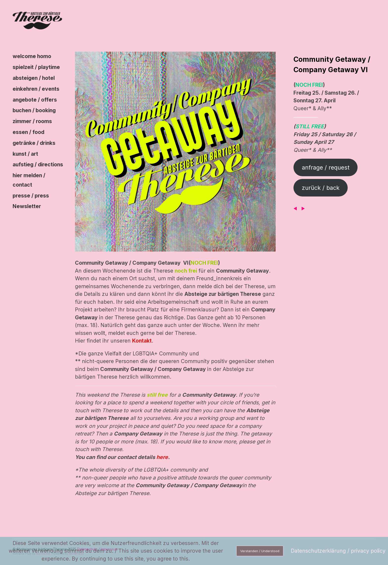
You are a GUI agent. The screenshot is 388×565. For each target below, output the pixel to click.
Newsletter (27, 206)
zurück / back (321, 187)
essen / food (28, 132)
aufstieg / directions (38, 164)
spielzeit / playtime (36, 67)
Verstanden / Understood (259, 551)
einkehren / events (36, 89)
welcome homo (32, 56)
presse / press (31, 196)
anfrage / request (325, 167)
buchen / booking (34, 110)
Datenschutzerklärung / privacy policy (338, 551)
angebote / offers (35, 100)
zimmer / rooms (32, 121)
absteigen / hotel (34, 78)
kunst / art (25, 154)
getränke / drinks (34, 143)
